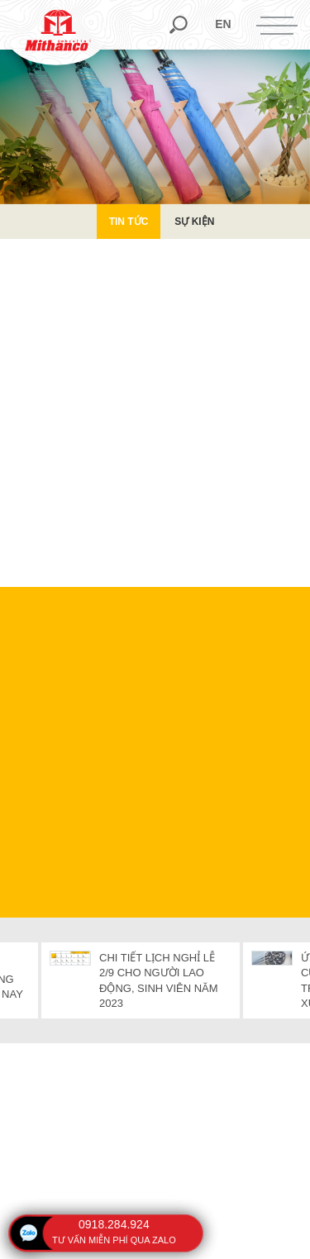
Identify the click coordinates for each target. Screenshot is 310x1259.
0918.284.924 (114, 1224)
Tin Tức (129, 221)
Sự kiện (194, 221)
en (223, 24)
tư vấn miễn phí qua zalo (114, 1240)
